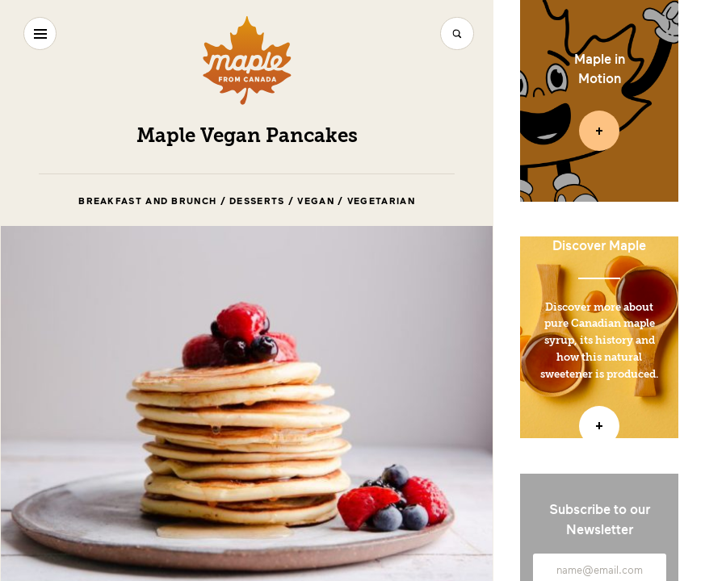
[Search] (456, 33)
